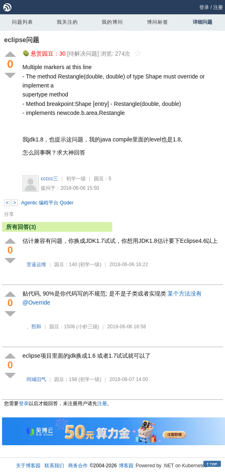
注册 (218, 7)
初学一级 (76, 179)
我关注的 (67, 22)
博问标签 (157, 22)
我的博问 (112, 22)
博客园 (126, 466)
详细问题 (202, 22)
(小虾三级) (87, 327)
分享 (9, 214)
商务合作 (78, 466)
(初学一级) (89, 264)
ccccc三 (49, 179)
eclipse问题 (21, 39)
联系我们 (54, 466)
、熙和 (34, 327)
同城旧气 (36, 379)
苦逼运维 (36, 264)
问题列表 (22, 22)
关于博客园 (28, 466)
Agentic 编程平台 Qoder (47, 203)
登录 (204, 7)
